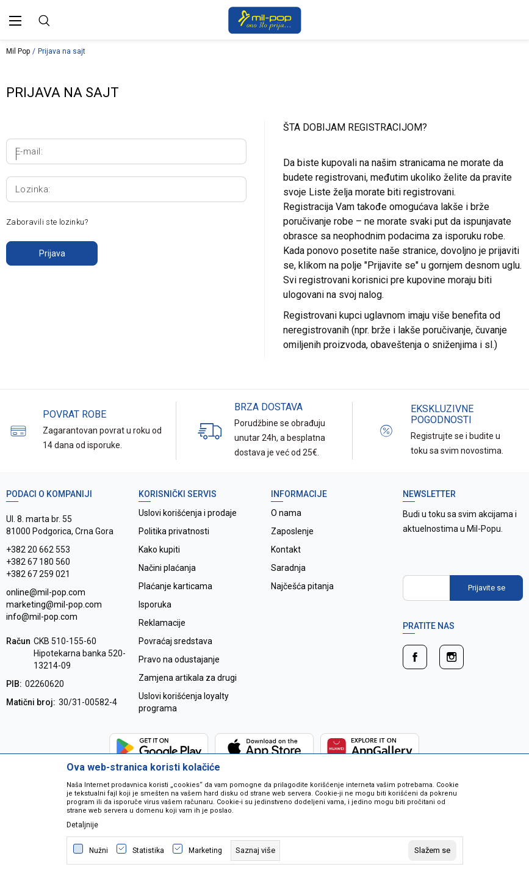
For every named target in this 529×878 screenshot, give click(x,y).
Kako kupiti (159, 549)
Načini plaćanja (167, 568)
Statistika (148, 850)
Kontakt (286, 549)
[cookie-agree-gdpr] (432, 850)
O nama (286, 513)
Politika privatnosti (174, 531)
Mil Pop (18, 51)
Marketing (205, 850)
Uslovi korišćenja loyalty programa (184, 702)
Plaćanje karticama (175, 586)
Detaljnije (82, 825)
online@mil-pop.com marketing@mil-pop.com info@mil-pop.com (54, 604)
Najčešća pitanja (302, 586)
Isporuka (155, 604)
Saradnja (288, 568)
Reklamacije (162, 623)
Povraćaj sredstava (175, 641)
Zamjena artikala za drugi (188, 678)
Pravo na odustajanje (179, 659)
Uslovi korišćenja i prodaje (188, 513)
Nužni (98, 850)
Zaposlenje (292, 531)
